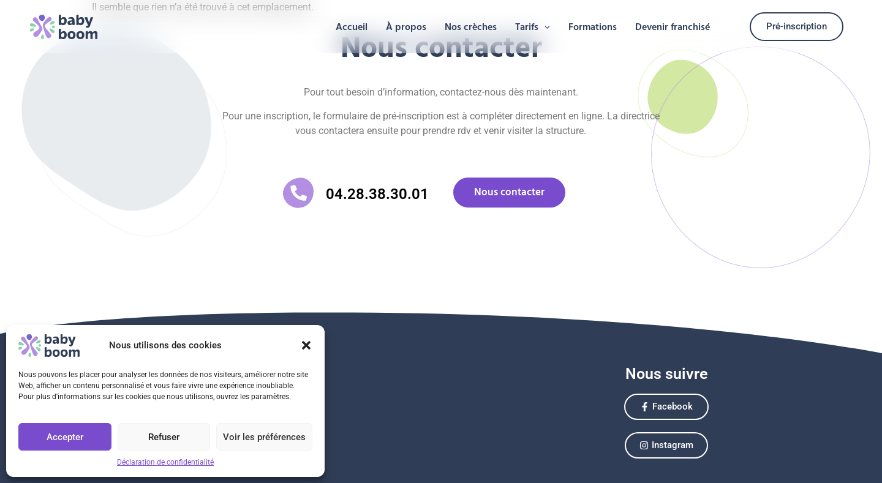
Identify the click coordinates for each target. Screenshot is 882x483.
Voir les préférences (264, 437)
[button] (306, 345)
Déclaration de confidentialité (165, 462)
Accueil (352, 27)
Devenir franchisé (672, 27)
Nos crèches (471, 27)
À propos (406, 27)
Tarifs (532, 27)
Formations (592, 27)
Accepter (65, 437)
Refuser (163, 437)
